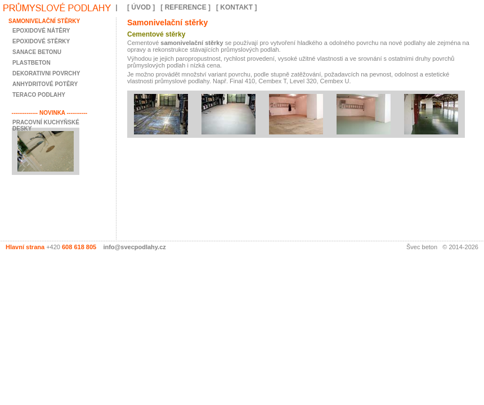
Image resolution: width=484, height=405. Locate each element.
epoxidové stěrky (41, 41)
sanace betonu (36, 52)
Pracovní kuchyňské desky (45, 125)
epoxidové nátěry (41, 31)
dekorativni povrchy (46, 73)
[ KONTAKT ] (236, 7)
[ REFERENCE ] (185, 7)
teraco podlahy (38, 95)
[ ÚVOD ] (141, 7)
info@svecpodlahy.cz (134, 247)
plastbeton (31, 63)
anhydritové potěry (45, 84)
